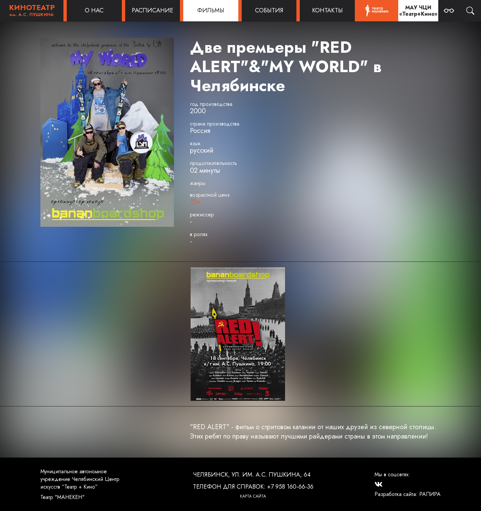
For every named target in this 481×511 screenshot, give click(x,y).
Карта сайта (253, 496)
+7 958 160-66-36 (290, 486)
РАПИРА (430, 494)
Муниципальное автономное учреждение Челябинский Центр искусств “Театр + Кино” (79, 479)
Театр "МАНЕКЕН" (62, 497)
